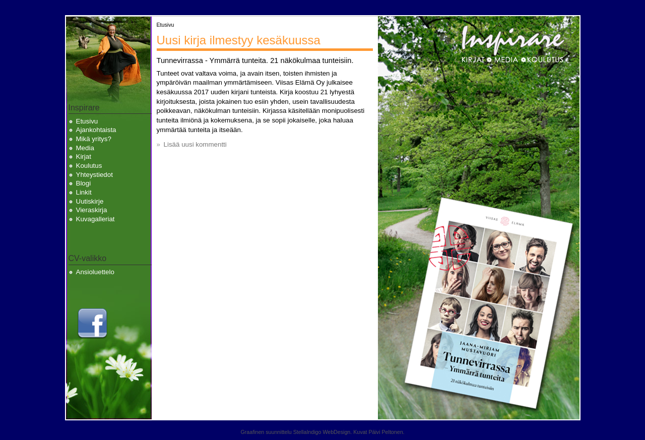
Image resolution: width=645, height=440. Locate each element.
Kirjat (83, 156)
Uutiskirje (90, 201)
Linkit (84, 192)
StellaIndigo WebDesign (322, 432)
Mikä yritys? (93, 139)
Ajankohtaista (96, 130)
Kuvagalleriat (95, 219)
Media (85, 148)
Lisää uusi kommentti (195, 144)
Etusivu (87, 121)
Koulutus (89, 165)
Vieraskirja (91, 210)
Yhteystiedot (94, 174)
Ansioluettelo (95, 272)
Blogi (83, 183)
